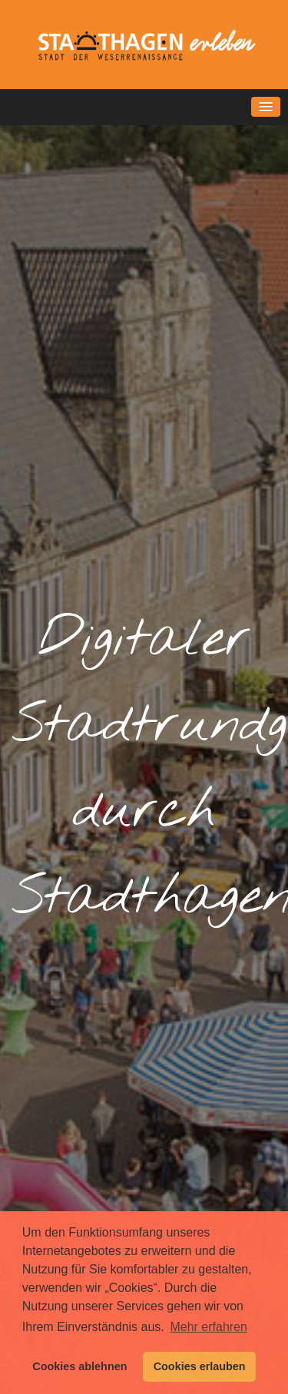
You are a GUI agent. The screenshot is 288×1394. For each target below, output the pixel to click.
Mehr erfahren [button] (208, 1326)
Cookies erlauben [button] (200, 1366)
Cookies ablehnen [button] (79, 1366)
